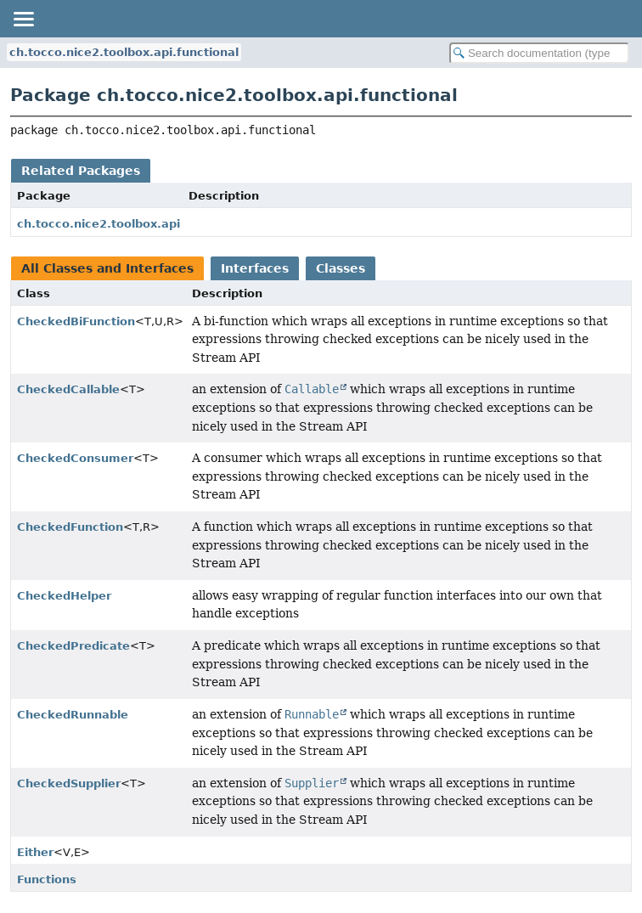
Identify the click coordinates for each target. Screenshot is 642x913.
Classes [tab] (340, 268)
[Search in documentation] (539, 53)
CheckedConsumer (75, 458)
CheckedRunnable (72, 714)
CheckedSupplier (69, 783)
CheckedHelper (64, 595)
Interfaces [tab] (255, 268)
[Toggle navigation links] (22, 19)
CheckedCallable (68, 389)
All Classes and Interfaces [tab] (107, 268)
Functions (46, 879)
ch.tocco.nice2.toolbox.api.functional (124, 52)
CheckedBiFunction (76, 321)
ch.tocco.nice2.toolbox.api (98, 223)
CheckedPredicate (73, 646)
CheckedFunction (70, 527)
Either (35, 852)
